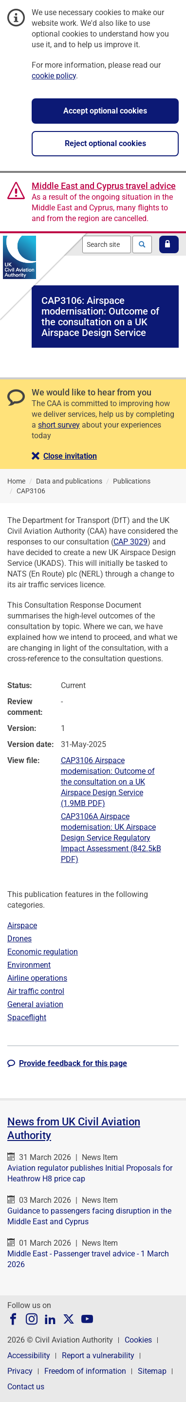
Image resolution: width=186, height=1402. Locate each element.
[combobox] (106, 244)
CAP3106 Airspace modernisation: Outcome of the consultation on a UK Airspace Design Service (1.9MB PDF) (108, 782)
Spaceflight (26, 1017)
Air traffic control (35, 991)
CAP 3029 (130, 541)
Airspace (22, 925)
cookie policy (54, 75)
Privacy (20, 1371)
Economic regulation (42, 951)
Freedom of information (85, 1371)
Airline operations (37, 978)
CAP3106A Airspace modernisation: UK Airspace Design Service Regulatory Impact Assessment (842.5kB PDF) (111, 838)
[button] (169, 244)
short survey (59, 425)
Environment (29, 965)
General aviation (35, 1004)
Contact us (25, 1386)
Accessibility (28, 1355)
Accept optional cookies (105, 110)
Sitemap (152, 1371)
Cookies (138, 1340)
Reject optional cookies (105, 143)
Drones (19, 938)
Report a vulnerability (98, 1355)
